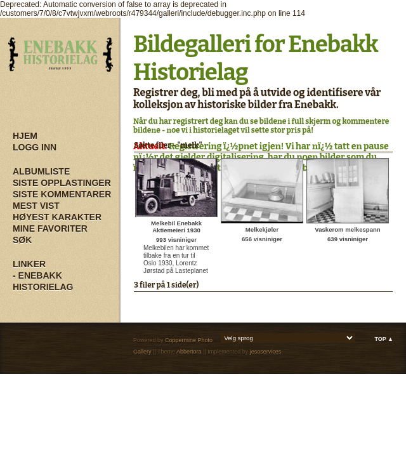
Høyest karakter (57, 217)
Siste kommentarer (62, 194)
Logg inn (34, 147)
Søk (22, 240)
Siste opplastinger (62, 183)
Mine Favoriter (50, 228)
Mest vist (36, 206)
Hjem (25, 136)
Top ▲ (383, 339)
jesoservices (266, 351)
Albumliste (41, 171)
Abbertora (189, 351)
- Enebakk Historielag (43, 281)
